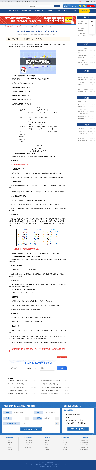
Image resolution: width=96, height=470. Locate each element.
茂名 (83, 447)
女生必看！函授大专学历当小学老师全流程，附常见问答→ (83, 109)
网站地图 (80, 1)
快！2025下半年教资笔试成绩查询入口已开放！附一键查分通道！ (83, 35)
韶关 (85, 445)
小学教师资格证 (28, 442)
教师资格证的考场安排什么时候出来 (83, 52)
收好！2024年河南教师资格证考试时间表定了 (51, 387)
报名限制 (47, 445)
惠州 (87, 449)
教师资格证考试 (39, 10)
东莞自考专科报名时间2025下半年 (83, 131)
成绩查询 (10, 442)
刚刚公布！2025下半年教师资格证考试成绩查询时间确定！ (83, 33)
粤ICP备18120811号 (56, 463)
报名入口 (47, 440)
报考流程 (65, 445)
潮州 (81, 445)
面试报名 (10, 447)
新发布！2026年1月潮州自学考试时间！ (83, 140)
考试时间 (21, 26)
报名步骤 (47, 449)
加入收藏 (93, 1)
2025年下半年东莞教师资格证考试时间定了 (83, 48)
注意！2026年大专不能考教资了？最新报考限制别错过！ (83, 104)
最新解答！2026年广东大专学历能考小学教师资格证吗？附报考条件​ (83, 106)
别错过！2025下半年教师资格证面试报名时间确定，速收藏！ (83, 82)
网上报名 (34, 1)
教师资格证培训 (62, 10)
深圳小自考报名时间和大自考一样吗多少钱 (83, 128)
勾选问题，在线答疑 (78, 429)
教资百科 (84, 10)
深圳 (87, 442)
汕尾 (83, 442)
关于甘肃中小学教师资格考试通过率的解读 (51, 380)
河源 (87, 440)
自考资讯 (73, 10)
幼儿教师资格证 (28, 440)
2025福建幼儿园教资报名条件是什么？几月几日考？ (83, 62)
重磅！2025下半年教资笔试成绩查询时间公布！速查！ (83, 21)
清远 (81, 447)
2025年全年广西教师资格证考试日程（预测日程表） (51, 393)
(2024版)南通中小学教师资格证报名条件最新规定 (83, 64)
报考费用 (65, 447)
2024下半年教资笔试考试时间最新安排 (17, 380)
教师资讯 (51, 10)
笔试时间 (10, 449)
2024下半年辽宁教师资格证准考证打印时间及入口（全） (51, 384)
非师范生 (47, 442)
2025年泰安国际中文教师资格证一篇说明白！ (83, 50)
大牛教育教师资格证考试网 (47, 34)
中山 (85, 449)
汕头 (81, 440)
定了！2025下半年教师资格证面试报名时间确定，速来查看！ (83, 87)
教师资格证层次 (13, 10)
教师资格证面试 (16, 1)
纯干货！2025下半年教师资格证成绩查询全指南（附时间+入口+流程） (83, 26)
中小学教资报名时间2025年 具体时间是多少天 (83, 60)
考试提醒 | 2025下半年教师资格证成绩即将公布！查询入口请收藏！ (83, 23)
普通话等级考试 (26, 1)
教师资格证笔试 (6, 1)
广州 (81, 449)
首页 (3, 10)
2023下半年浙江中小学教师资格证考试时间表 (18, 393)
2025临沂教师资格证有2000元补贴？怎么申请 (83, 116)
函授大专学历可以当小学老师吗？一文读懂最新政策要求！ (83, 111)
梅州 (85, 447)
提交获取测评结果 (31, 429)
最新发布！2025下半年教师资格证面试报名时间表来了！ (83, 84)
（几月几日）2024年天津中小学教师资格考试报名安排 (83, 55)
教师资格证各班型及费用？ (72, 413)
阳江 (87, 445)
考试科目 (10, 440)
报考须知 (65, 449)
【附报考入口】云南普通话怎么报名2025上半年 (83, 57)
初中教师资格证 (28, 445)
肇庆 (85, 442)
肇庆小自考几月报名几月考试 (83, 136)
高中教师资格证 (28, 447)
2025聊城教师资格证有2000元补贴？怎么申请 (83, 118)
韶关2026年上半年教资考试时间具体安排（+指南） (18, 384)
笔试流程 (10, 445)
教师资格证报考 (26, 10)
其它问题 (67, 416)
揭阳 (81, 442)
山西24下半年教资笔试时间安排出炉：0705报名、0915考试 (18, 387)
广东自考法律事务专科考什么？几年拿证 (83, 133)
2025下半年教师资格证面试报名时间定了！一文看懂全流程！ (83, 79)
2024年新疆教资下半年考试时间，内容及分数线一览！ (18, 390)
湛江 (83, 440)
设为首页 (86, 1)
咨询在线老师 (62, 357)
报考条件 (65, 442)
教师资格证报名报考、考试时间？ (74, 419)
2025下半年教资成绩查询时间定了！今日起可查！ (83, 28)
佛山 (83, 449)
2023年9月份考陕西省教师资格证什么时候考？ (51, 390)
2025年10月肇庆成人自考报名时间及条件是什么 (83, 138)
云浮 (87, 447)
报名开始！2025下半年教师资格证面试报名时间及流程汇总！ (83, 77)
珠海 (83, 445)
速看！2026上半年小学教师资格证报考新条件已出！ (83, 89)
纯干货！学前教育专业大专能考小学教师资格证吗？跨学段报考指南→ (83, 101)
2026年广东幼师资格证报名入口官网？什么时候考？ (83, 91)
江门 (85, 440)
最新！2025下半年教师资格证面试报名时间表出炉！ (83, 38)
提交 (62, 368)
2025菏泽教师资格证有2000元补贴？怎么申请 (83, 113)
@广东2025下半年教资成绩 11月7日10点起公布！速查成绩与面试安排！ (83, 30)
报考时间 (65, 440)
